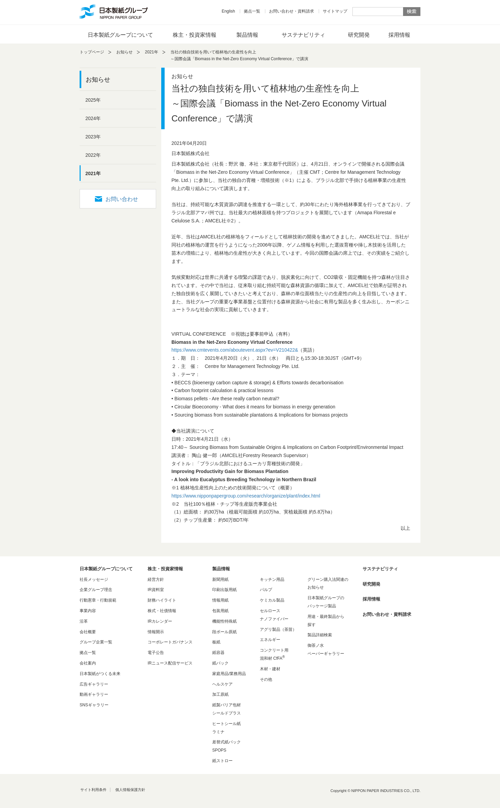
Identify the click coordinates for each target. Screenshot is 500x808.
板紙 (216, 642)
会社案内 (88, 663)
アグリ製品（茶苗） (278, 629)
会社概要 (88, 631)
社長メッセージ (94, 579)
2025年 (93, 100)
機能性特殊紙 (224, 621)
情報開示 (156, 631)
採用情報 (399, 35)
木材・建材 (270, 669)
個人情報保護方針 (130, 790)
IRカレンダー (160, 621)
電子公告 (156, 652)
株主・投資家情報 (194, 35)
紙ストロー (222, 760)
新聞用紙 (220, 579)
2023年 (93, 136)
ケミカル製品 (272, 600)
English (228, 11)
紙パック (220, 663)
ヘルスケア (222, 684)
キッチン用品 (272, 579)
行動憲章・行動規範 (98, 600)
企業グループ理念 (96, 589)
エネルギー (270, 639)
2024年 (93, 118)
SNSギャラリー (94, 705)
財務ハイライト (162, 600)
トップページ (92, 52)
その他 (266, 679)
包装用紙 (220, 610)
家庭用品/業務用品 (229, 673)
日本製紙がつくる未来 (100, 673)
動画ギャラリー (94, 694)
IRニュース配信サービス (170, 663)
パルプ (266, 589)
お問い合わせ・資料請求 (291, 11)
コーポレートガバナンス (170, 642)
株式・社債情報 (162, 610)
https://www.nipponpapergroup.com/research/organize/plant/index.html (245, 496)
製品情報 (247, 35)
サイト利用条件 (93, 790)
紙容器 (218, 652)
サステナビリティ (303, 35)
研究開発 (359, 35)
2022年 (93, 155)
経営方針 (156, 579)
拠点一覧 (252, 11)
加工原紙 (220, 694)
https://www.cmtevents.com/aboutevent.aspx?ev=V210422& (234, 350)
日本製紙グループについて (120, 35)
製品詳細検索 (319, 635)
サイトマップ (335, 11)
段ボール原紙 (224, 631)
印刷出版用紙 (224, 589)
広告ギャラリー (94, 684)
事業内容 (88, 610)
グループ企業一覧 (96, 642)
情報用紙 (220, 600)
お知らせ (124, 52)
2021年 (151, 52)
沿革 (84, 621)
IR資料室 (156, 589)
